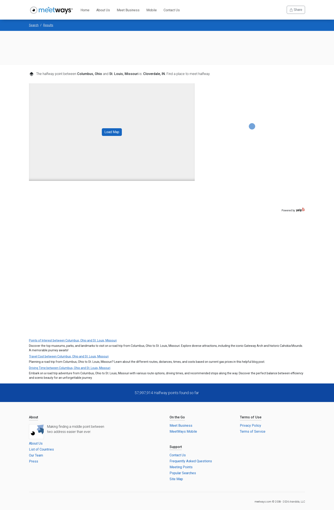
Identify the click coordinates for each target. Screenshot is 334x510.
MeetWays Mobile (183, 431)
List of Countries (41, 449)
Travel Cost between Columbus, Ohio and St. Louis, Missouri (69, 356)
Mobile (151, 10)
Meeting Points (181, 467)
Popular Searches (183, 473)
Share (295, 10)
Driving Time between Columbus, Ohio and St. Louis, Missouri (69, 368)
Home (85, 10)
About (33, 417)
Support (176, 447)
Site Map (176, 479)
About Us (103, 10)
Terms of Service (252, 431)
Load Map (111, 132)
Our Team (36, 455)
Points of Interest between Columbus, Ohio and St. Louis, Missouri (73, 340)
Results (48, 25)
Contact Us (172, 10)
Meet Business (128, 10)
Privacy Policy (250, 426)
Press (33, 461)
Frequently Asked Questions (191, 461)
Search (34, 25)
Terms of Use (250, 417)
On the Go (177, 417)
